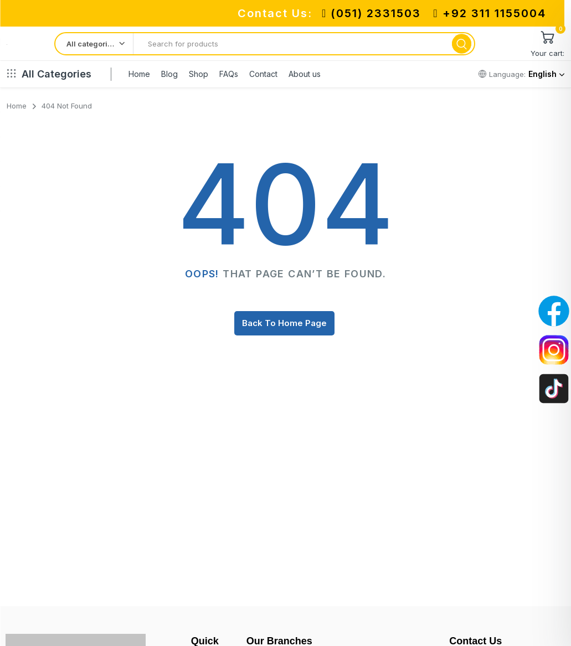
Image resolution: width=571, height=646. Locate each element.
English (546, 74)
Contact (263, 74)
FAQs (228, 74)
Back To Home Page (284, 323)
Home (139, 74)
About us (305, 74)
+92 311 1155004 (489, 13)
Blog (169, 74)
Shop (198, 74)
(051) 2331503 (371, 13)
